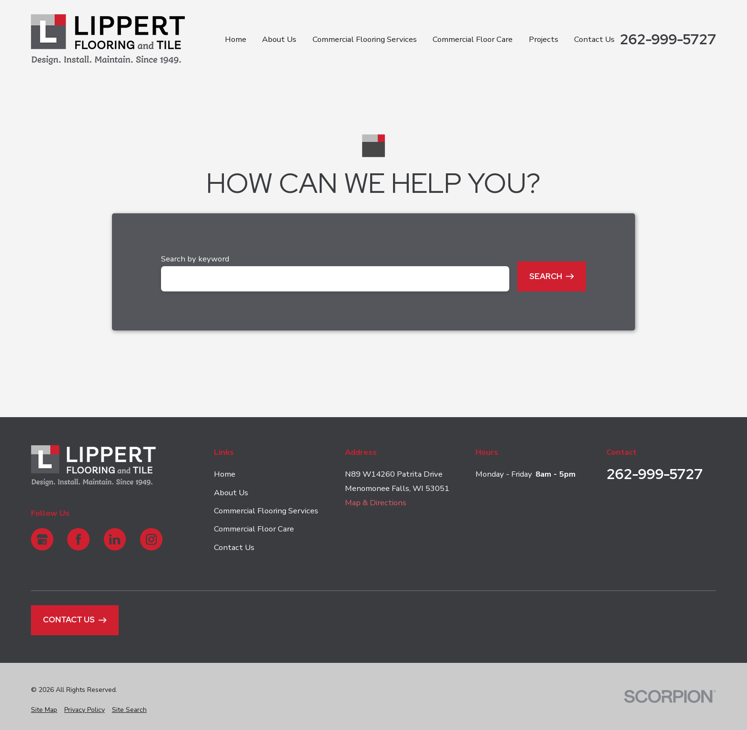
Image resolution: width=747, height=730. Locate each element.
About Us (231, 492)
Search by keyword (195, 258)
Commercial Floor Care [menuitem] (473, 39)
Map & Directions (375, 502)
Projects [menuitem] (543, 39)
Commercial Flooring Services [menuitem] (365, 39)
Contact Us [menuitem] (594, 39)
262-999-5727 (668, 39)
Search (551, 276)
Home (224, 474)
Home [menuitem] (235, 39)
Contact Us (234, 547)
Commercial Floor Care (254, 528)
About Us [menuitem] (279, 39)
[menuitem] (44, 710)
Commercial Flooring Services (266, 510)
